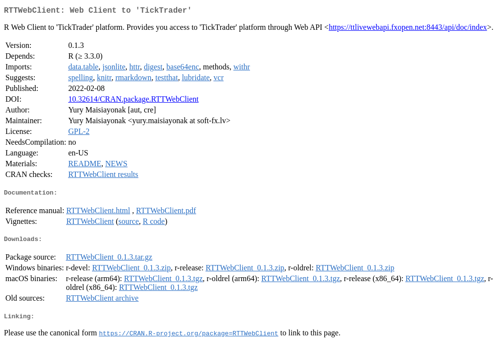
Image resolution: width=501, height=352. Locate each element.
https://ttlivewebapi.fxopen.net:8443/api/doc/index (408, 29)
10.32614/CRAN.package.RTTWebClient (133, 101)
